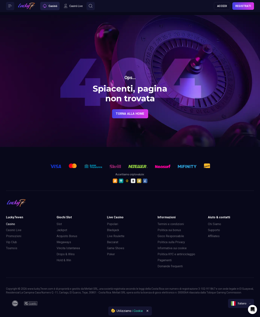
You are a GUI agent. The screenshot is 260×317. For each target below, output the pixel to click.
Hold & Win (64, 260)
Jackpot (62, 230)
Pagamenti (165, 260)
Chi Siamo (214, 224)
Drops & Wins (66, 254)
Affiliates (214, 236)
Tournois (11, 248)
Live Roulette (115, 236)
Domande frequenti (170, 266)
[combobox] (241, 303)
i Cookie (137, 311)
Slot (59, 224)
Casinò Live (13, 230)
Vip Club (11, 242)
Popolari (112, 224)
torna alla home (130, 113)
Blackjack (113, 230)
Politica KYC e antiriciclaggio (176, 254)
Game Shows (115, 248)
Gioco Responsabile (171, 236)
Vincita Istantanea (68, 248)
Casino (10, 224)
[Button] (10, 6)
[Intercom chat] (252, 309)
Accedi (222, 6)
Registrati (243, 6)
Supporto (214, 230)
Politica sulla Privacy (171, 242)
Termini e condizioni (171, 224)
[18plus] (15, 303)
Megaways (64, 242)
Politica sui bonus (169, 230)
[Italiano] (241, 303)
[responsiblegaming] (30, 303)
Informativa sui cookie (172, 248)
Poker (111, 254)
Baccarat (112, 242)
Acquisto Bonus (67, 236)
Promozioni (13, 236)
